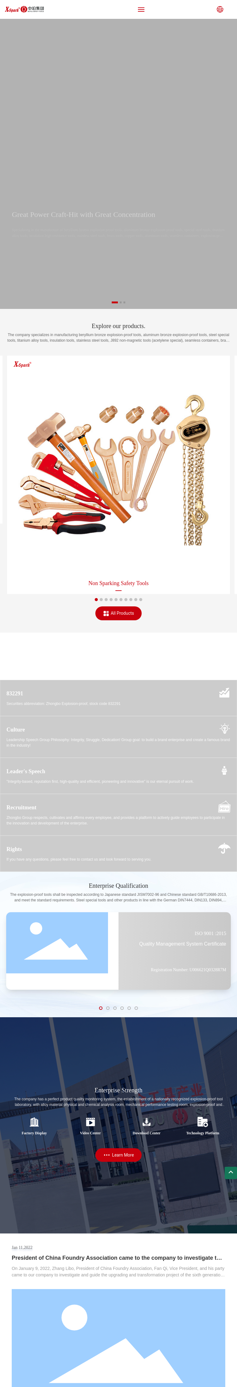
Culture (15, 730)
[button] (115, 302)
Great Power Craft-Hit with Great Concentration (83, 220)
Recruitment (21, 807)
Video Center (90, 1133)
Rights (14, 849)
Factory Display (34, 1133)
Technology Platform (202, 1133)
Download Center (146, 1133)
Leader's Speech (25, 771)
